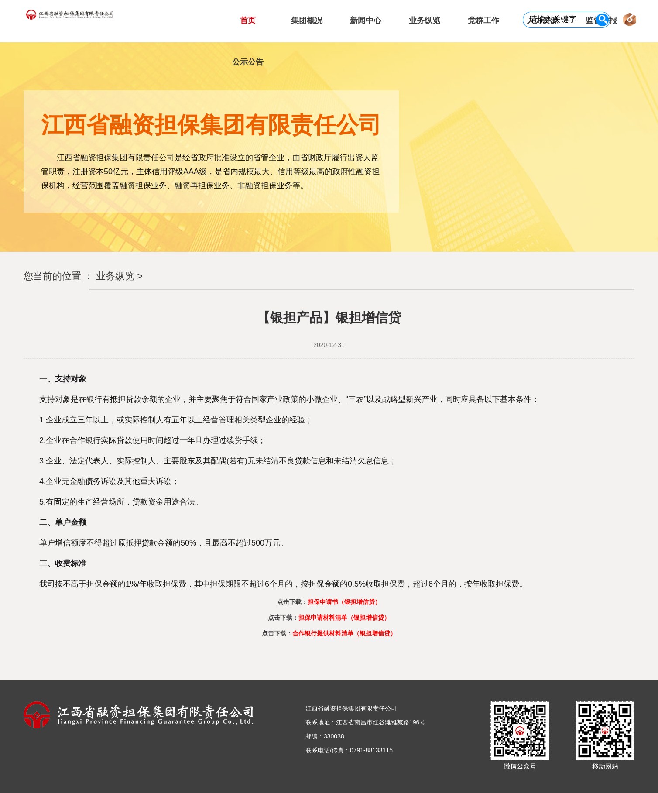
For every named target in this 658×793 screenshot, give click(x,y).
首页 (248, 20)
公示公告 (248, 62)
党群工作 (483, 20)
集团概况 (306, 20)
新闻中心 (365, 20)
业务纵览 (424, 20)
